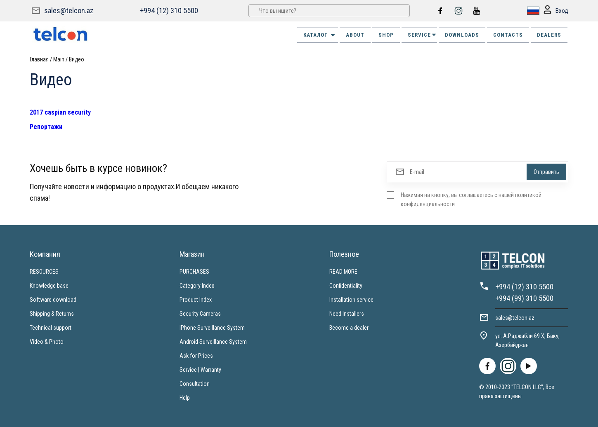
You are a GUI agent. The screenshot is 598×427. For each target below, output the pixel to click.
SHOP (386, 35)
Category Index (197, 285)
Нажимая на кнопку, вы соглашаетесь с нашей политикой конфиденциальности (471, 199)
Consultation (195, 383)
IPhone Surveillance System (212, 327)
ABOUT (355, 35)
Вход (556, 11)
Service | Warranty (200, 369)
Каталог (319, 35)
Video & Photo (47, 341)
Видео (76, 59)
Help (185, 397)
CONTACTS (508, 35)
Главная (39, 59)
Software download (53, 299)
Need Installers (346, 313)
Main (58, 59)
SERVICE (422, 35)
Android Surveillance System (213, 341)
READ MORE (343, 271)
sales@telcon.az (68, 10)
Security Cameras (200, 313)
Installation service (351, 299)
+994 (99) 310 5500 (524, 298)
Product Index (196, 299)
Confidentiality (345, 285)
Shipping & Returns (52, 313)
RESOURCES (44, 271)
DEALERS (549, 35)
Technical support (50, 327)
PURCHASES (194, 271)
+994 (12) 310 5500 (169, 10)
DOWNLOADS (462, 35)
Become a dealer (349, 327)
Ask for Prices (196, 355)
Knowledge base (49, 285)
